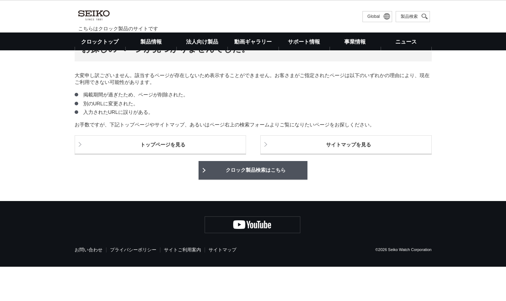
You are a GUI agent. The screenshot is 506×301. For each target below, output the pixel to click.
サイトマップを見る (348, 179)
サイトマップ (222, 284)
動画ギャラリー (253, 42)
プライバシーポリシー (133, 284)
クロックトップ (100, 42)
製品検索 (409, 16)
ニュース (406, 42)
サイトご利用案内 (182, 284)
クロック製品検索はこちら (256, 204)
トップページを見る (162, 179)
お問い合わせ (88, 284)
